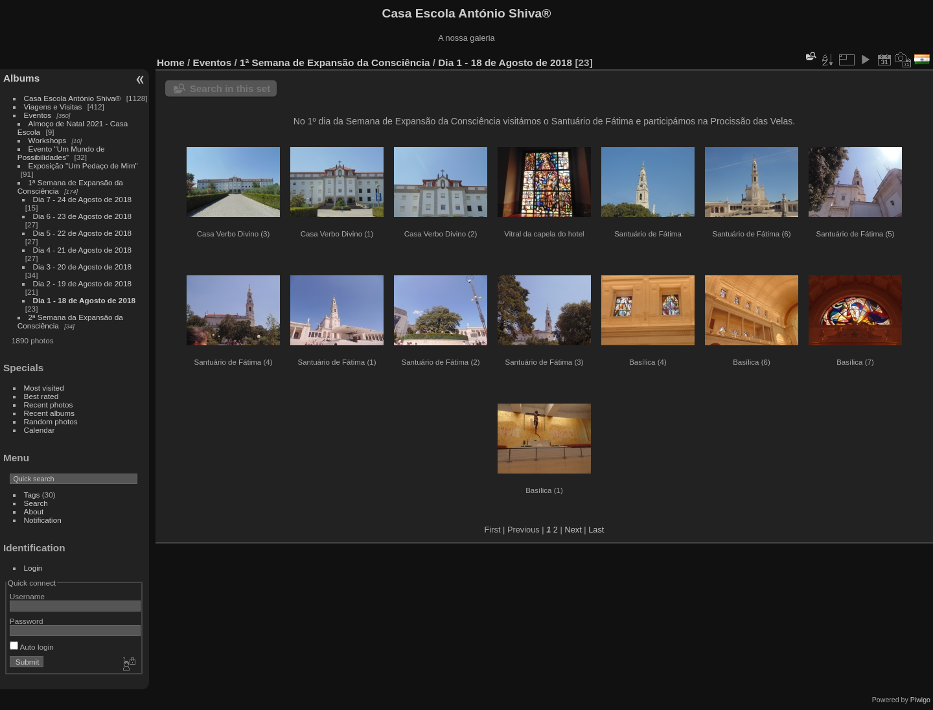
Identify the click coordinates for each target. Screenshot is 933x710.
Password (26, 621)
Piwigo (920, 700)
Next (572, 529)
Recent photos (48, 404)
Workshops (48, 140)
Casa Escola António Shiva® (72, 98)
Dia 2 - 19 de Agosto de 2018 (82, 283)
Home (171, 62)
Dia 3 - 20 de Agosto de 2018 (82, 266)
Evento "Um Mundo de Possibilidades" (61, 152)
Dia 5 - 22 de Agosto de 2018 (82, 233)
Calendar (39, 430)
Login (33, 568)
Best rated (41, 396)
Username (27, 596)
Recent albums (49, 413)
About (34, 511)
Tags (32, 494)
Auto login (32, 647)
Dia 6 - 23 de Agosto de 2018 (82, 216)
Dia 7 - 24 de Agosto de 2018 (82, 199)
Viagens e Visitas (53, 106)
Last (596, 529)
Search (36, 503)
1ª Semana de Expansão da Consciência (335, 62)
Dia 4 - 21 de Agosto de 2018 (82, 250)
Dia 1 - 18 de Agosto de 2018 (84, 300)
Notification (43, 520)
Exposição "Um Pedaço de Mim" (83, 165)
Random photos (51, 421)
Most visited (44, 388)
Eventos (38, 115)
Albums (21, 78)
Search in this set (230, 88)
